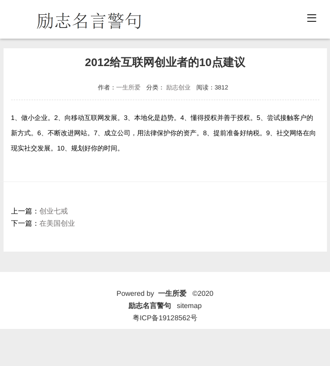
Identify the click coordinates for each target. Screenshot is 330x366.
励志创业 (178, 87)
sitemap (189, 305)
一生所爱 (128, 87)
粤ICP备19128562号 (165, 318)
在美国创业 (57, 223)
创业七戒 (54, 211)
